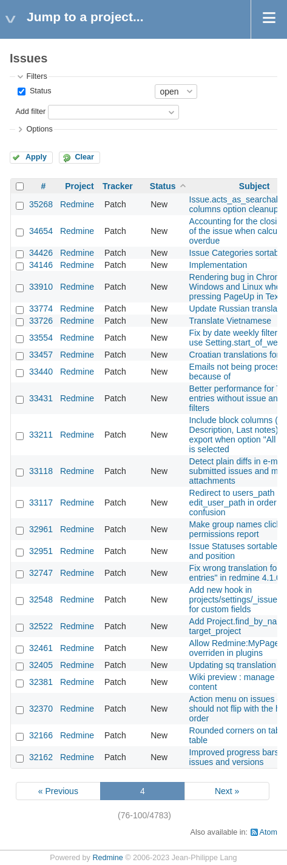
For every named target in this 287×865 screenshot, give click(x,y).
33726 (41, 321)
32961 (41, 529)
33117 (41, 502)
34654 (41, 231)
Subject (254, 186)
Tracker (118, 186)
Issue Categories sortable (237, 253)
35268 (41, 204)
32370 (41, 708)
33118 (41, 471)
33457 (41, 354)
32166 (41, 735)
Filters (36, 76)
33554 (41, 337)
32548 (41, 599)
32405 (41, 665)
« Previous (58, 791)
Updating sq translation (232, 665)
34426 (41, 253)
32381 (41, 682)
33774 (41, 308)
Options (39, 129)
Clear (84, 157)
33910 (41, 287)
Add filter (30, 111)
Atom (268, 832)
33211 (41, 434)
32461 (41, 648)
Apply (36, 157)
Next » (227, 791)
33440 (41, 371)
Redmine (77, 204)
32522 (41, 626)
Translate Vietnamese (230, 321)
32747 (41, 573)
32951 (41, 551)
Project (79, 186)
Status (39, 91)
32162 (41, 757)
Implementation (218, 265)
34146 (41, 265)
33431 (41, 398)
